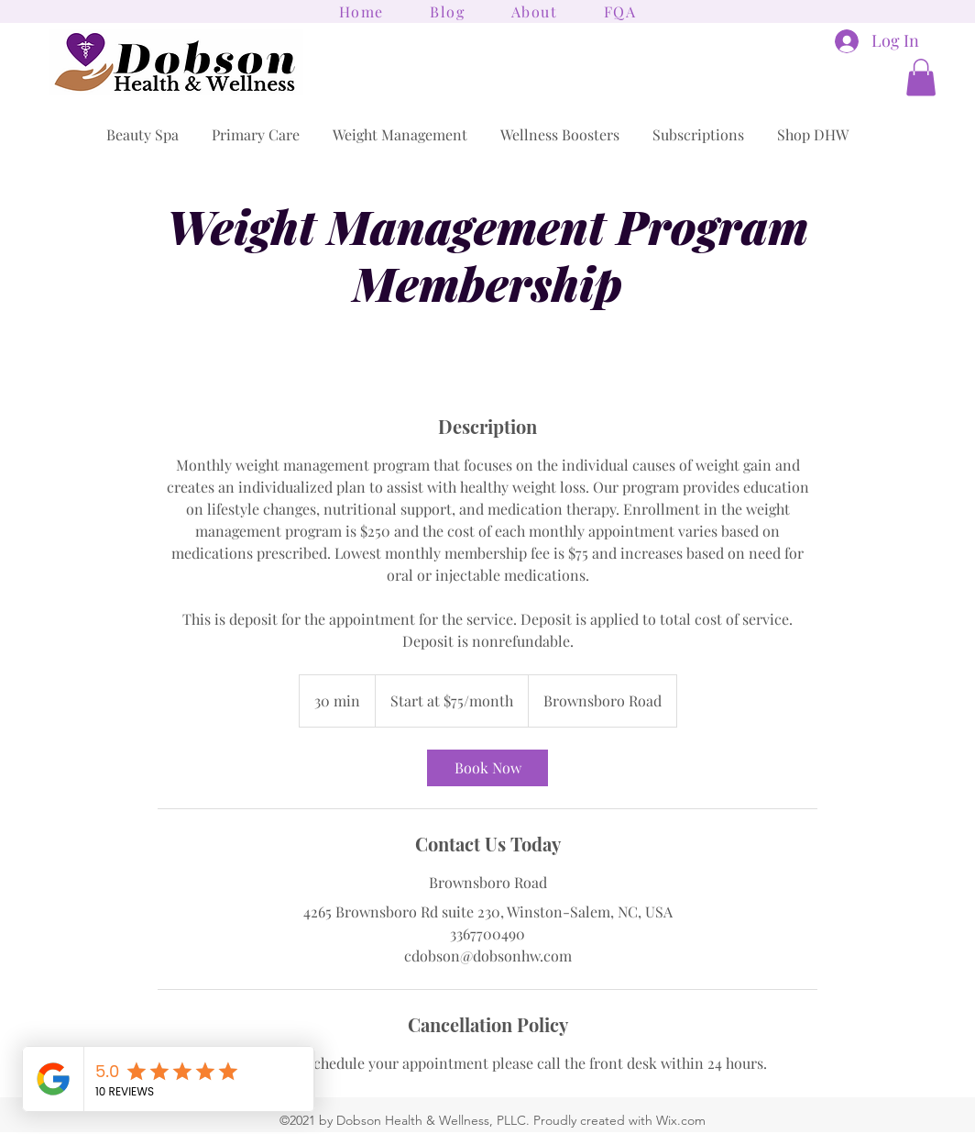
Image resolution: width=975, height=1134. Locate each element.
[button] (921, 77)
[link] (487, 768)
